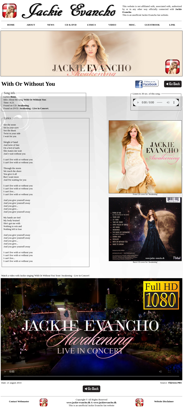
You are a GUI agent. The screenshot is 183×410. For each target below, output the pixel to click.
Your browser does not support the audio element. (156, 102)
